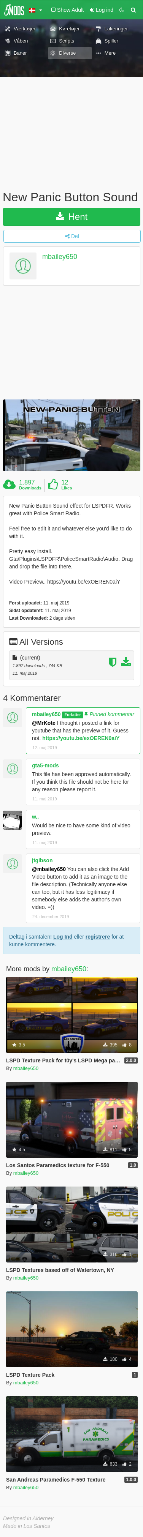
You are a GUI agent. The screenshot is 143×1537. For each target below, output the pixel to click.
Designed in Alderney (28, 1518)
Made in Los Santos (26, 1526)
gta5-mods (45, 765)
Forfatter (73, 714)
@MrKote (44, 723)
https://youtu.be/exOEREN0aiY (80, 738)
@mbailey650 (49, 869)
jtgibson (42, 860)
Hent (71, 216)
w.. (35, 817)
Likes (66, 488)
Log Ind (63, 937)
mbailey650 (59, 256)
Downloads (30, 488)
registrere (98, 937)
